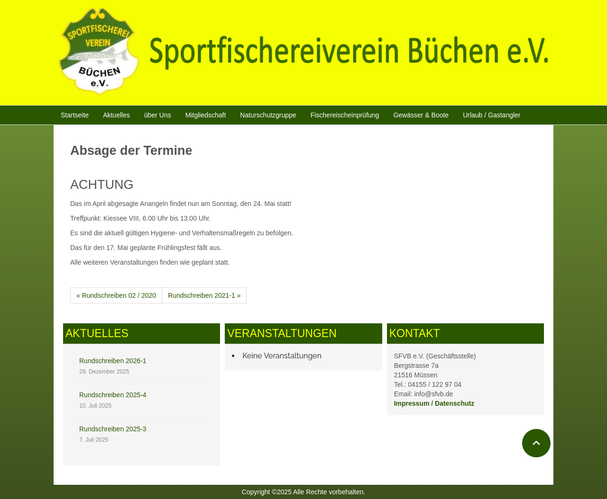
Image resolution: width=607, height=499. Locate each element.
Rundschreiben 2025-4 (113, 395)
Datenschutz (454, 403)
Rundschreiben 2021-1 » (204, 295)
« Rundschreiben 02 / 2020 (116, 295)
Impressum (412, 403)
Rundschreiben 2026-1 (113, 361)
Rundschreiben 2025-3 (113, 429)
